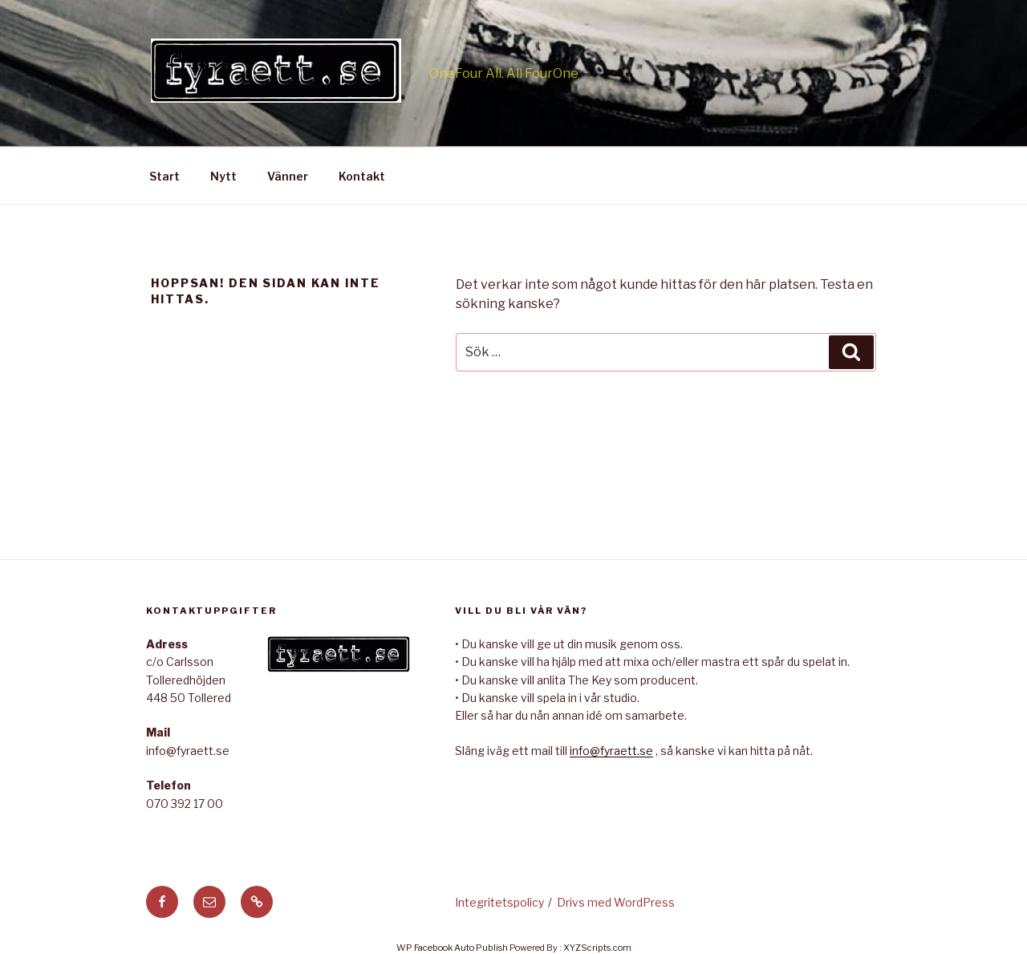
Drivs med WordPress (616, 902)
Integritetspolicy (499, 902)
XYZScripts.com (597, 947)
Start (164, 176)
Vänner (287, 176)
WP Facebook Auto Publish (452, 947)
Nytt (223, 176)
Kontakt (362, 176)
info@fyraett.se (611, 750)
